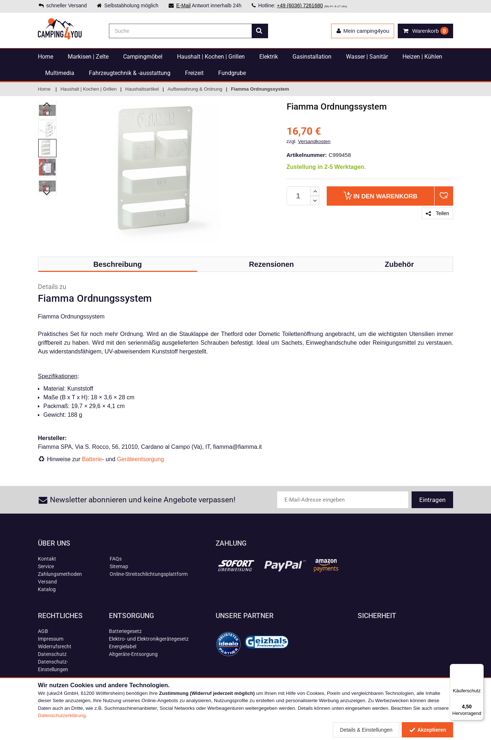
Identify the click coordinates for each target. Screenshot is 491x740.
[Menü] (479, 668)
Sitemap (119, 566)
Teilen (437, 213)
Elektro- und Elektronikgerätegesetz (149, 639)
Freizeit (194, 73)
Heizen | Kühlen (422, 56)
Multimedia (59, 73)
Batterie (92, 459)
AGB (43, 631)
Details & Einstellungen (366, 730)
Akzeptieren (427, 729)
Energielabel (122, 646)
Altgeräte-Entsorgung (133, 654)
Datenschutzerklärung (62, 715)
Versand (47, 582)
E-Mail (183, 5)
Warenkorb (380, 195)
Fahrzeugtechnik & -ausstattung (129, 73)
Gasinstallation (311, 56)
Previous (47, 104)
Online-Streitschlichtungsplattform (149, 574)
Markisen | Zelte (88, 56)
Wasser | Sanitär (367, 56)
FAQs (116, 559)
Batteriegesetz (125, 631)
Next (47, 193)
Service (46, 566)
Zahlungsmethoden (60, 574)
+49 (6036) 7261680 (300, 5)
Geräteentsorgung (140, 459)
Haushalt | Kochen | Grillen (211, 56)
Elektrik (268, 56)
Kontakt (47, 559)
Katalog (47, 589)
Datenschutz (52, 654)
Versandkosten (314, 141)
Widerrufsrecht (54, 646)
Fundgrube (232, 73)
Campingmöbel (142, 56)
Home (45, 56)
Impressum (50, 639)
